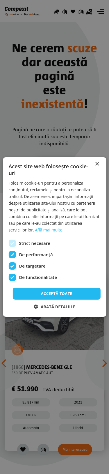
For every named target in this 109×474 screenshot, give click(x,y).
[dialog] (54, 237)
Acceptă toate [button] (56, 293)
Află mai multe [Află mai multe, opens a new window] (48, 230)
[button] (54, 306)
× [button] (97, 164)
